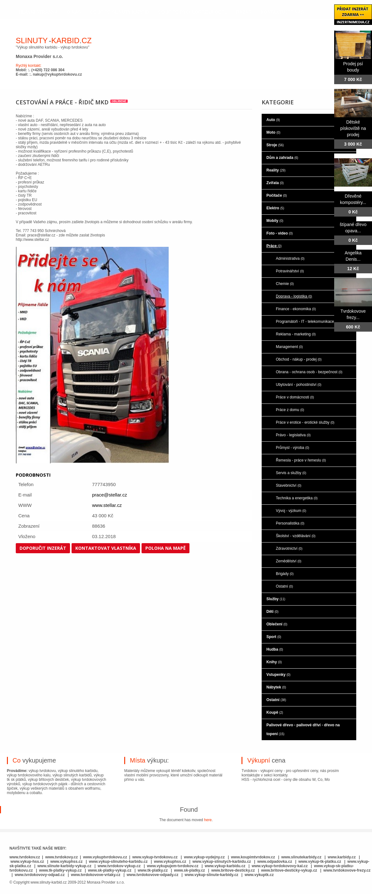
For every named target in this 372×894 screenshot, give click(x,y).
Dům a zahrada (282, 157)
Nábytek (276, 687)
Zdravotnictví (289, 548)
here (208, 820)
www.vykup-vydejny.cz (204, 857)
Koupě (274, 712)
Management (289, 347)
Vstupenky (278, 674)
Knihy (274, 662)
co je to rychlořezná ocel (192, 12)
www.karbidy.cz (342, 857)
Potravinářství (290, 271)
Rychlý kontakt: (28, 65)
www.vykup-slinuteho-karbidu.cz (118, 861)
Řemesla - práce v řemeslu (301, 460)
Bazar (244, 12)
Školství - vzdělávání (296, 536)
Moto (273, 132)
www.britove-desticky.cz (233, 870)
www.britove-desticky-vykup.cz (289, 870)
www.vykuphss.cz (66, 861)
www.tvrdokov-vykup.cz (120, 866)
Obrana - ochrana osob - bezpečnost (309, 372)
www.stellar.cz (107, 505)
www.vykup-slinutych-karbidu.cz (222, 861)
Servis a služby (291, 473)
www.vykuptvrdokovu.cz (105, 857)
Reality (275, 170)
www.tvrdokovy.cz (61, 857)
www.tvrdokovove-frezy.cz (346, 870)
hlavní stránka (38, 12)
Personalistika (290, 523)
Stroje (275, 145)
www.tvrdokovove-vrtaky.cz (95, 875)
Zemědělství (288, 561)
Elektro (275, 208)
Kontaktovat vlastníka (105, 548)
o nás (74, 12)
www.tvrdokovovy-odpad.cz (40, 875)
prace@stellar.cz (109, 494)
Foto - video (279, 233)
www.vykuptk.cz (259, 875)
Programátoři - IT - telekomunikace (307, 321)
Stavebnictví (288, 485)
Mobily (274, 220)
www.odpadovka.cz (274, 861)
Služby (275, 599)
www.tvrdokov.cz (24, 857)
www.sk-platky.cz (189, 870)
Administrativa (290, 258)
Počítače (276, 195)
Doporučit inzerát (43, 548)
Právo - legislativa (293, 435)
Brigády (285, 574)
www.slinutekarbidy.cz (301, 857)
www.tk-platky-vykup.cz (60, 870)
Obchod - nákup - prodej (299, 359)
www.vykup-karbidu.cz (225, 866)
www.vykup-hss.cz (27, 861)
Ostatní (284, 586)
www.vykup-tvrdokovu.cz (155, 857)
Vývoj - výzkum (291, 510)
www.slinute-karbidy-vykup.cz (64, 866)
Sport (273, 637)
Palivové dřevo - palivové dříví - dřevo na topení (303, 729)
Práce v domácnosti (295, 397)
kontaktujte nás (282, 12)
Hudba (274, 649)
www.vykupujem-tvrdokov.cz (173, 866)
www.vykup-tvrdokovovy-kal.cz (280, 866)
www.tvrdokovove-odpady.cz (152, 875)
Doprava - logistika (294, 296)
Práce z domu (290, 410)
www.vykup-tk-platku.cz (319, 861)
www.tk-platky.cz (153, 870)
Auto (273, 120)
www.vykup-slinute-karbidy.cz (211, 875)
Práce (274, 246)
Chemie (285, 284)
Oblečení (276, 624)
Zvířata (275, 183)
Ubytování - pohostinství (298, 384)
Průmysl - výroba (292, 447)
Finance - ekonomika (296, 309)
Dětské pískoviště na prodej (353, 128)
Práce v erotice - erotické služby (305, 422)
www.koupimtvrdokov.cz (253, 857)
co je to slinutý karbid (119, 12)
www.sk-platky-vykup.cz (109, 870)
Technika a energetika (296, 498)
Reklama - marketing (296, 334)
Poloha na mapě (165, 548)
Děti (272, 611)
